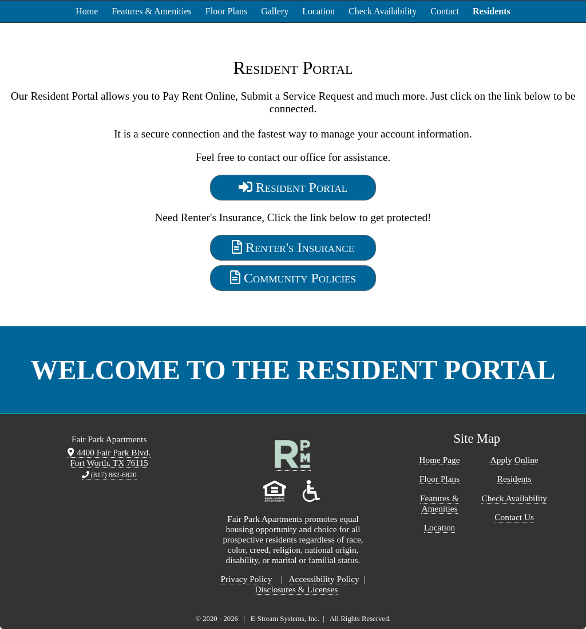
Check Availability (383, 11)
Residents (491, 11)
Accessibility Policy (324, 579)
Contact (444, 11)
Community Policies (293, 277)
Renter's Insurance (293, 247)
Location (318, 11)
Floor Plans (226, 11)
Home (87, 11)
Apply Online (514, 460)
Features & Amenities (152, 11)
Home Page (439, 460)
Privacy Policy (246, 579)
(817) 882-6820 (109, 475)
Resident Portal (293, 187)
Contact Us (514, 517)
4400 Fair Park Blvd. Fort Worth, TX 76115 (109, 457)
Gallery (274, 11)
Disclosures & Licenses (296, 589)
